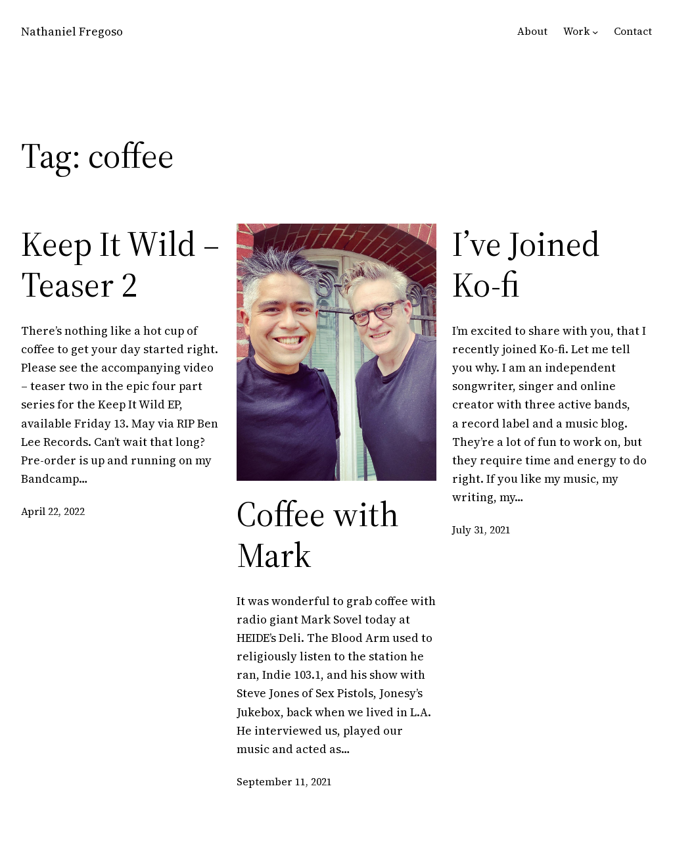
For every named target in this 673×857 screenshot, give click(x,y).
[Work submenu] (595, 32)
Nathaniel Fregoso (72, 31)
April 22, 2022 (53, 511)
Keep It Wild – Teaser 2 (120, 265)
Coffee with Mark (318, 535)
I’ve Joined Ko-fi (526, 265)
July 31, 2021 (481, 530)
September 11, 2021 (284, 782)
